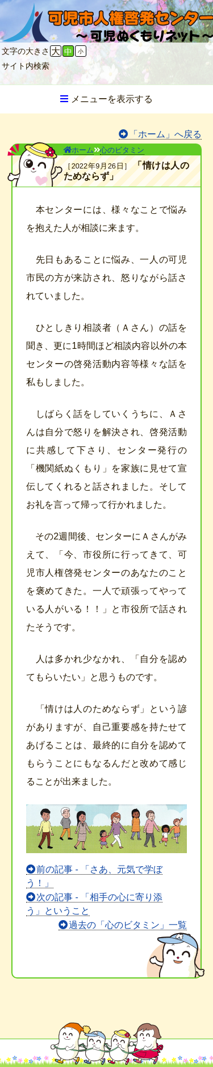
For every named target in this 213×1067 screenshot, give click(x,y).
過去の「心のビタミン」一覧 (128, 925)
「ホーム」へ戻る (165, 134)
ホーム (79, 150)
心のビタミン (122, 150)
